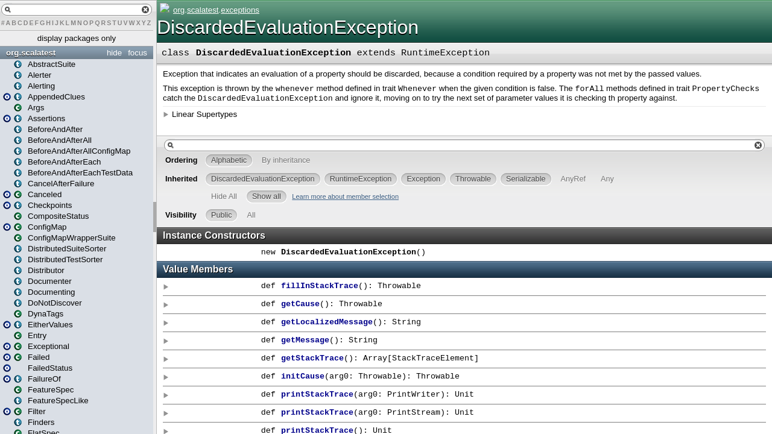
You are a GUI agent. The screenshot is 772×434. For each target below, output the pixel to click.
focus (137, 52)
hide (114, 52)
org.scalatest (30, 52)
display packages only (76, 38)
